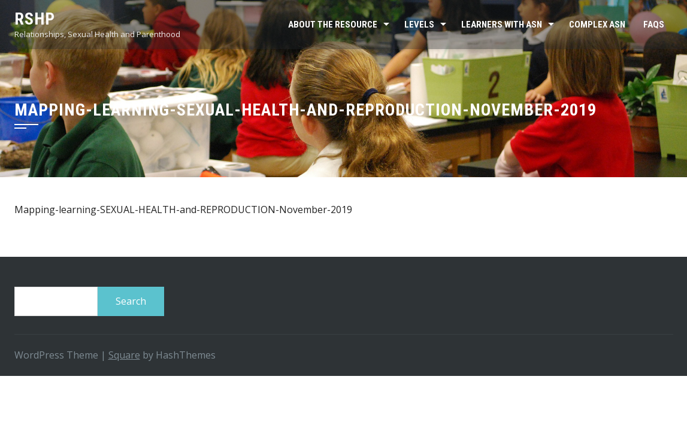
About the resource (332, 24)
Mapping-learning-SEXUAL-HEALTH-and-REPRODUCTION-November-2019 (183, 209)
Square (124, 355)
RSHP (34, 19)
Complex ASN (597, 24)
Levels (419, 24)
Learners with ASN (501, 24)
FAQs (653, 24)
